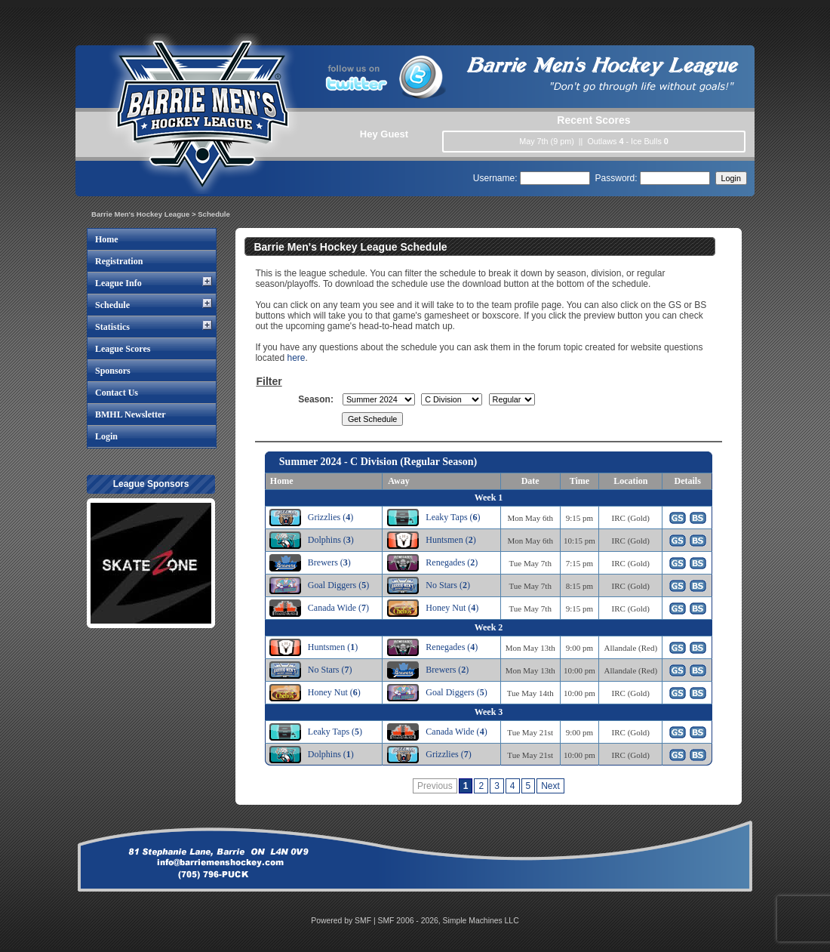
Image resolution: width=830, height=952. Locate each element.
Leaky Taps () (453, 517)
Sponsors (113, 370)
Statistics (112, 327)
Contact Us (116, 392)
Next (550, 786)
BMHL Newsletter (130, 414)
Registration (119, 261)
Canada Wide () (338, 607)
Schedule (112, 305)
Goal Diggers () (338, 585)
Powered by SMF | (344, 921)
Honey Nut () (452, 607)
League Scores (122, 349)
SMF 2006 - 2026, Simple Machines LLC (448, 921)
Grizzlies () (330, 517)
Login (106, 436)
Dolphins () (331, 540)
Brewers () (329, 562)
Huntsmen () (450, 540)
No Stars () (448, 585)
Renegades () (452, 562)
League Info (118, 283)
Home (106, 239)
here (296, 358)
